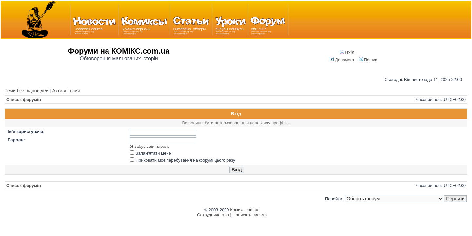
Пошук (368, 59)
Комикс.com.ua (245, 209)
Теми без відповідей (27, 90)
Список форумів (23, 99)
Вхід (347, 52)
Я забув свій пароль (149, 146)
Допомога (342, 59)
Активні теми (66, 90)
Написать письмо (250, 214)
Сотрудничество (213, 214)
